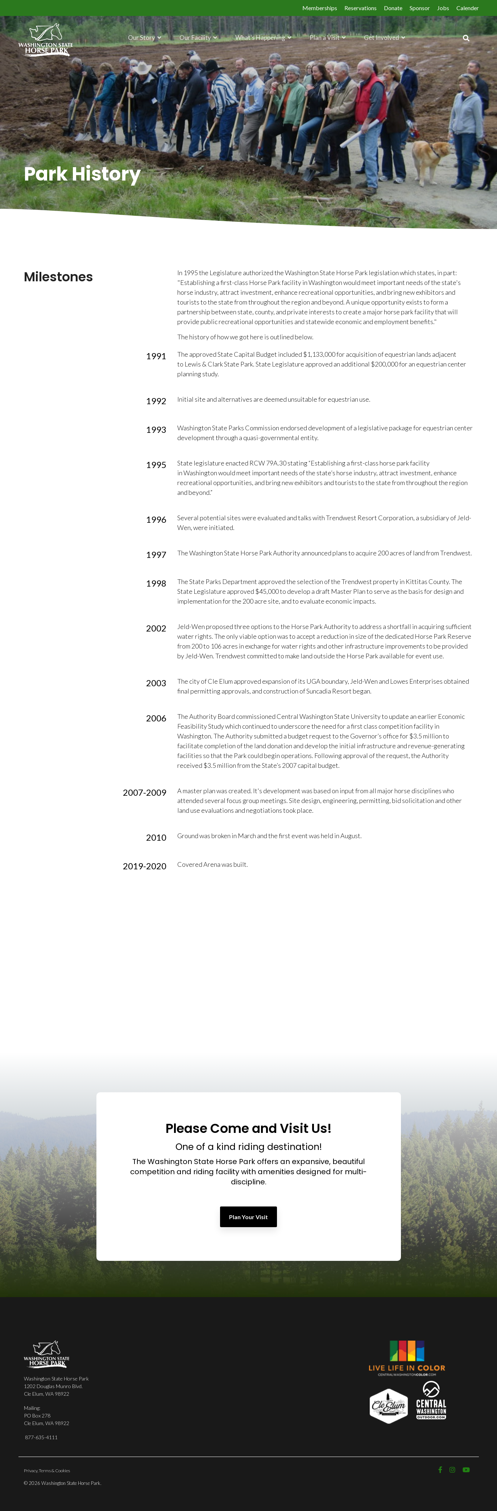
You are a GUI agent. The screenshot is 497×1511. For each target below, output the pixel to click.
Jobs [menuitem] (443, 7)
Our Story (142, 37)
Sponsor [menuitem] (420, 7)
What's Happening (260, 37)
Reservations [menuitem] (360, 7)
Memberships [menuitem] (319, 7)
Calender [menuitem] (467, 7)
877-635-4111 (41, 1437)
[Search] (466, 37)
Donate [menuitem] (393, 7)
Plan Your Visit (248, 1216)
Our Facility (195, 37)
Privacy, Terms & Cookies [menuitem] (47, 1470)
